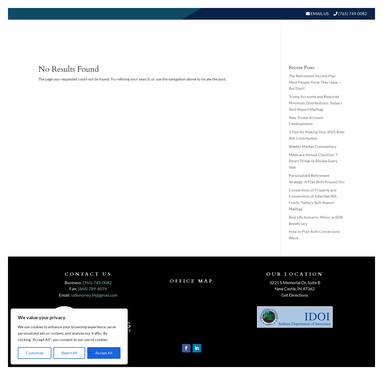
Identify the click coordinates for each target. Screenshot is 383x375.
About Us (179, 35)
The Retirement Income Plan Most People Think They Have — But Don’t (315, 82)
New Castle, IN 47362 (295, 288)
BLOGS (329, 35)
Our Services (218, 35)
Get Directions (294, 294)
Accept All (104, 353)
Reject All (69, 353)
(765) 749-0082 (352, 13)
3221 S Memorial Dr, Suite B (294, 282)
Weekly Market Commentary (312, 146)
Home (155, 35)
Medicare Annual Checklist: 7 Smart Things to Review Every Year (313, 161)
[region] (69, 336)
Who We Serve (256, 35)
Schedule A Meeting (339, 55)
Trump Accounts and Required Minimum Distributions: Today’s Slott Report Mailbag (315, 103)
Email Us (319, 13)
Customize (34, 353)
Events (355, 35)
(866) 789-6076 (92, 288)
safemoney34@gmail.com (94, 294)
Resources (298, 35)
